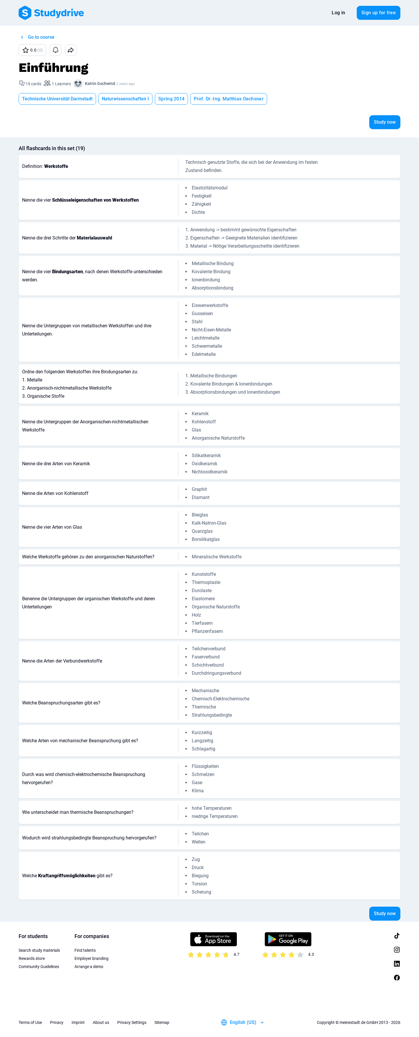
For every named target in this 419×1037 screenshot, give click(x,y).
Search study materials (39, 950)
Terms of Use (30, 1022)
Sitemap (162, 1022)
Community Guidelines (39, 966)
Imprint (78, 1022)
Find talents (85, 950)
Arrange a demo (88, 966)
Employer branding (91, 958)
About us (101, 1022)
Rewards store (32, 958)
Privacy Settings (131, 1022)
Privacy (56, 1022)
